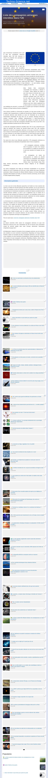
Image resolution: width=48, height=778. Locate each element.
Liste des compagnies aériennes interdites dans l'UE (27, 217)
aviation (33, 78)
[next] (24, 749)
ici (28, 214)
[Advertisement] (24, 42)
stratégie (26, 78)
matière (26, 84)
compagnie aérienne (32, 79)
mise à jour (15, 79)
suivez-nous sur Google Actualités (27, 30)
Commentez (22, 273)
